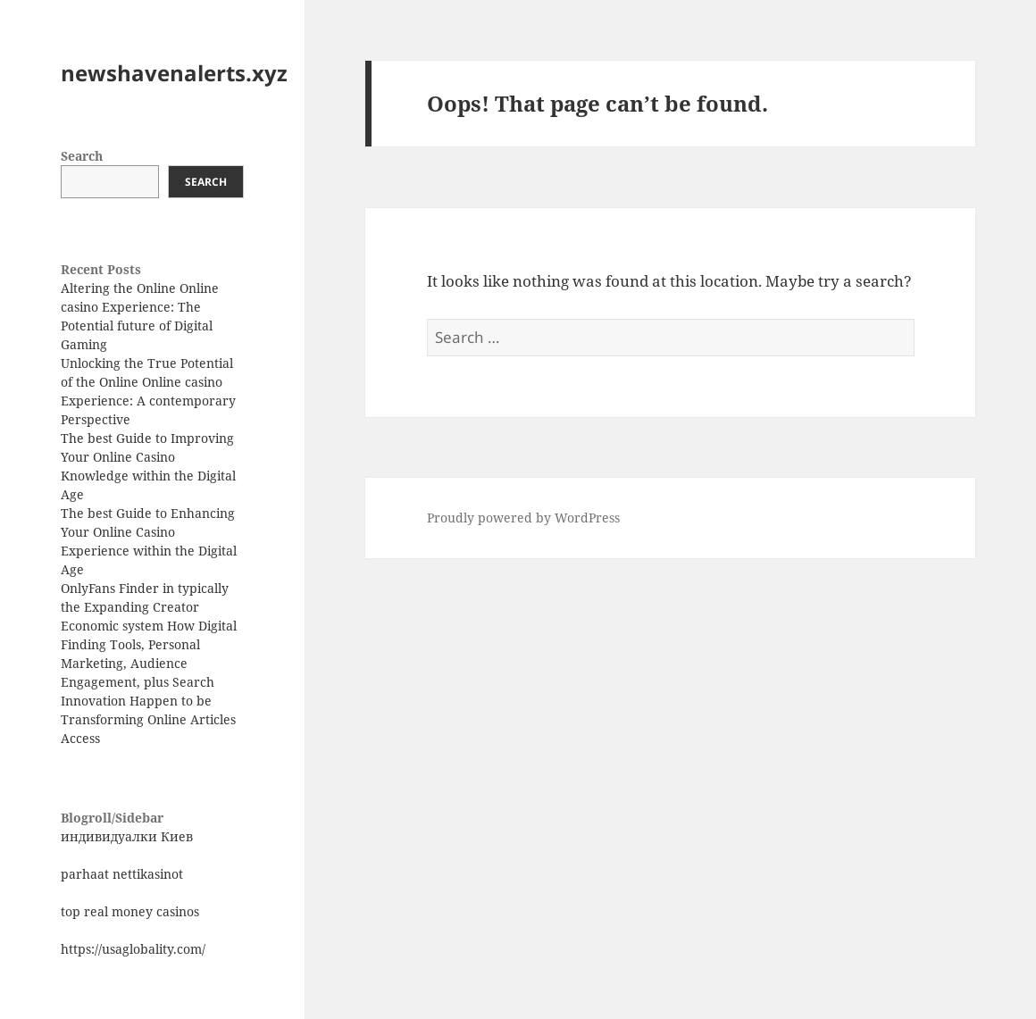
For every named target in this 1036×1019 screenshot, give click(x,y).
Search (82, 155)
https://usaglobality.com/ (133, 948)
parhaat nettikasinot (122, 873)
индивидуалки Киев (127, 836)
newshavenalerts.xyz (174, 73)
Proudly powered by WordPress (523, 517)
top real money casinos (130, 911)
